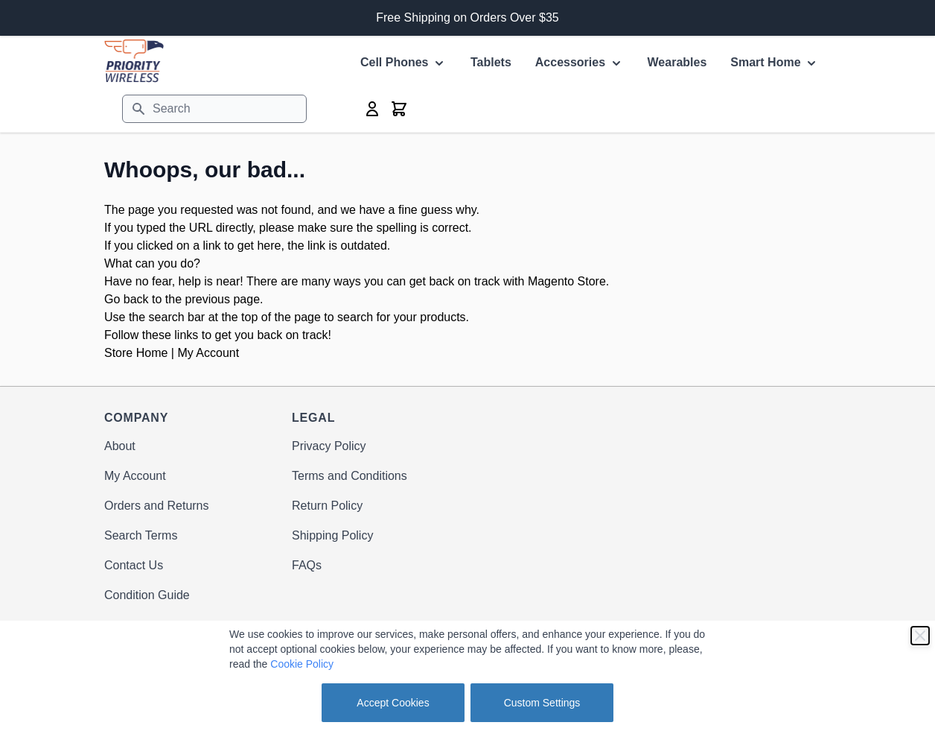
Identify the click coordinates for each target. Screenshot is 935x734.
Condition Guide (147, 595)
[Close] (920, 636)
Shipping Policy (332, 535)
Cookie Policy (302, 664)
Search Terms (140, 535)
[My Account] (372, 109)
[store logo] (134, 61)
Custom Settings (542, 703)
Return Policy (327, 505)
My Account (208, 353)
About (119, 446)
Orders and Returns (156, 505)
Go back (126, 299)
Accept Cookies (393, 703)
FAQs (307, 565)
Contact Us (133, 565)
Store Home (135, 353)
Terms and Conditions (349, 475)
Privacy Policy (329, 446)
